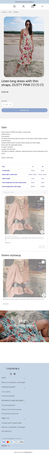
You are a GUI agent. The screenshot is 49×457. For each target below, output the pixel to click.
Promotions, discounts (10, 416)
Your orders (6, 394)
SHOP (10, 12)
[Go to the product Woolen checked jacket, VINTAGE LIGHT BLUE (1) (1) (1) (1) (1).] (24, 217)
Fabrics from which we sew (12, 412)
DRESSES (16, 12)
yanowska (4, 12)
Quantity (4, 101)
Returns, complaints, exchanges (13, 385)
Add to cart (24, 110)
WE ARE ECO (7, 434)
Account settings (8, 398)
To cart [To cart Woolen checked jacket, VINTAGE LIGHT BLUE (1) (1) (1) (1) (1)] (42, 234)
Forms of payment (8, 408)
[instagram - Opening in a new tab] (11, 376)
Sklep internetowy (22, 454)
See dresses (24, 335)
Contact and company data (12, 425)
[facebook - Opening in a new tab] (15, 376)
